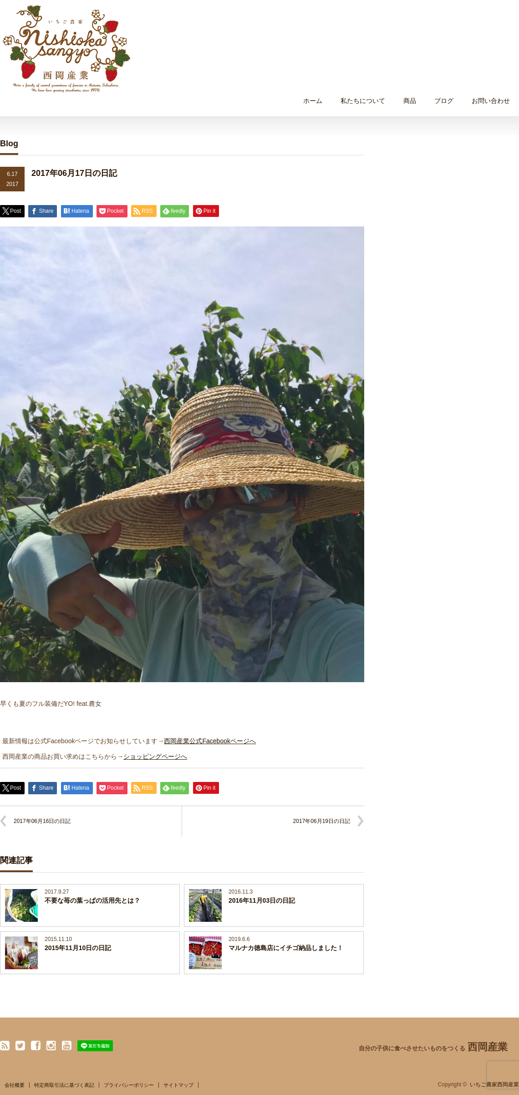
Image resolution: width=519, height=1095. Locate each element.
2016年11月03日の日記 (262, 900)
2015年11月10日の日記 (78, 947)
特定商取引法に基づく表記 (64, 1085)
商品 (409, 100)
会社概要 (15, 1085)
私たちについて (363, 100)
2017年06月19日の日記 (321, 821)
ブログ (443, 100)
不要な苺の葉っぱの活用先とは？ (92, 900)
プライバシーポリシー (129, 1085)
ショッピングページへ (155, 756)
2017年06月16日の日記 (42, 821)
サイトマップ (178, 1085)
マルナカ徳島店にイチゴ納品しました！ (286, 947)
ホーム (312, 100)
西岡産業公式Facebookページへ (209, 741)
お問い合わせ (491, 100)
